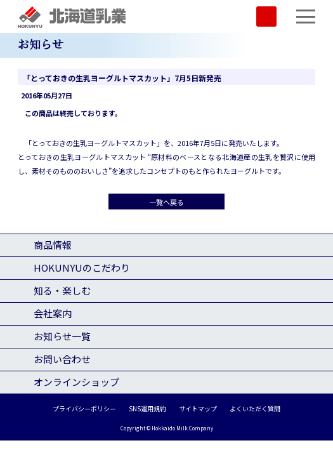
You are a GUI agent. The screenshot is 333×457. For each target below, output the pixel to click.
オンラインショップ (76, 381)
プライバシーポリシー (84, 408)
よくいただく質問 (255, 408)
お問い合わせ (62, 359)
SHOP (266, 16)
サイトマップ (198, 408)
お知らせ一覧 (62, 336)
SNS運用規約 (147, 408)
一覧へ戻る (166, 202)
